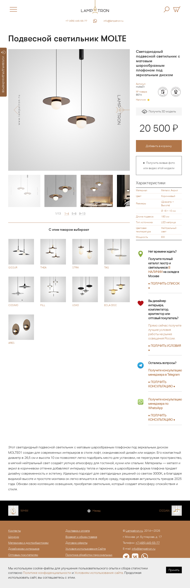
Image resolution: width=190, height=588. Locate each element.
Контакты (14, 530)
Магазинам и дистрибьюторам (28, 542)
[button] (15, 110)
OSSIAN (164, 510)
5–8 (74, 213)
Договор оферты (76, 542)
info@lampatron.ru (113, 20)
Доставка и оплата (78, 530)
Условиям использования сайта (99, 573)
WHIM (24, 510)
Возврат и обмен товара (81, 536)
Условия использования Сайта (86, 548)
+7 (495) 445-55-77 (76, 20)
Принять (174, 570)
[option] (69, 110)
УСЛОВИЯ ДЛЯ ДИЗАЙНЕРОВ (3, 72)
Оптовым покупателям (23, 554)
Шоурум (13, 536)
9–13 (82, 213)
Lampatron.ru (134, 530)
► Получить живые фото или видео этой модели (159, 165)
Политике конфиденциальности (47, 573)
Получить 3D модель (159, 112)
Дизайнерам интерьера (23, 548)
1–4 (66, 213)
